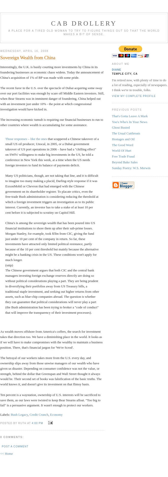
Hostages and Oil (123, 139)
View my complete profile (134, 96)
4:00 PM (37, 423)
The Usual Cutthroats (126, 133)
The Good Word (122, 145)
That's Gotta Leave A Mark (130, 116)
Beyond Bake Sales (125, 162)
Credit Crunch (38, 414)
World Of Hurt (121, 150)
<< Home (6, 453)
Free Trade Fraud (123, 156)
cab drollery (84, 23)
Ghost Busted (121, 127)
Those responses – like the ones (26, 139)
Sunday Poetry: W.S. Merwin (131, 168)
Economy (56, 414)
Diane (116, 69)
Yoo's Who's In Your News (129, 122)
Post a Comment (15, 446)
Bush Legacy (19, 414)
